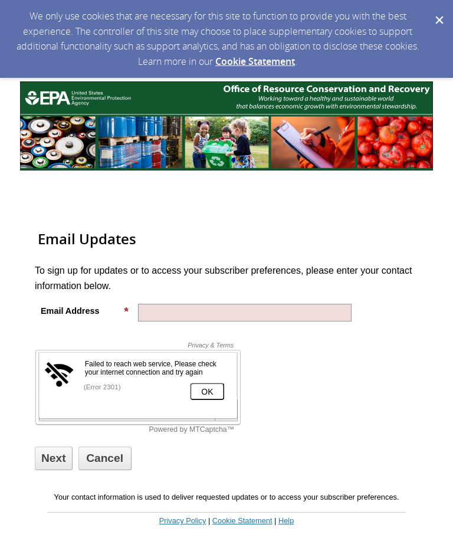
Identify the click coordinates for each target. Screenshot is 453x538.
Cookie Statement (255, 61)
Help (286, 520)
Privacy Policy (182, 520)
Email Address (85, 311)
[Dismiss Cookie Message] (438, 11)
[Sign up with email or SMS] (54, 458)
